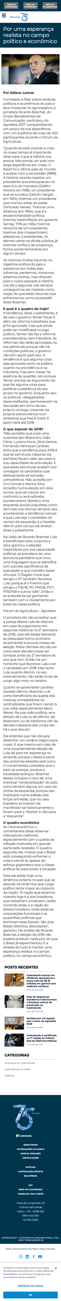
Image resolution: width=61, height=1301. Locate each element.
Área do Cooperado (11, 5)
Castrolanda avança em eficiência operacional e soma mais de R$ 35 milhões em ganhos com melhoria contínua (41, 981)
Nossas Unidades (30, 1153)
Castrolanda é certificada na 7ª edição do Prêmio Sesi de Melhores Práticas (42, 1038)
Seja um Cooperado (30, 5)
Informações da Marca (30, 1149)
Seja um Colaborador (50, 5)
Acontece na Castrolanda (20, 1063)
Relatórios (30, 1176)
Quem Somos (30, 1145)
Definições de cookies (30, 1285)
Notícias (9, 1075)
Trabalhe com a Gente (30, 1194)
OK (30, 1295)
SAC (30, 1185)
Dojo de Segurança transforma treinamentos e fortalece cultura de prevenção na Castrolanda (42, 1002)
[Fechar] (55, 1268)
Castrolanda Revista (30, 1171)
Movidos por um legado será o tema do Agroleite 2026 (41, 1021)
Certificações (30, 1158)
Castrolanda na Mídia (17, 1069)
